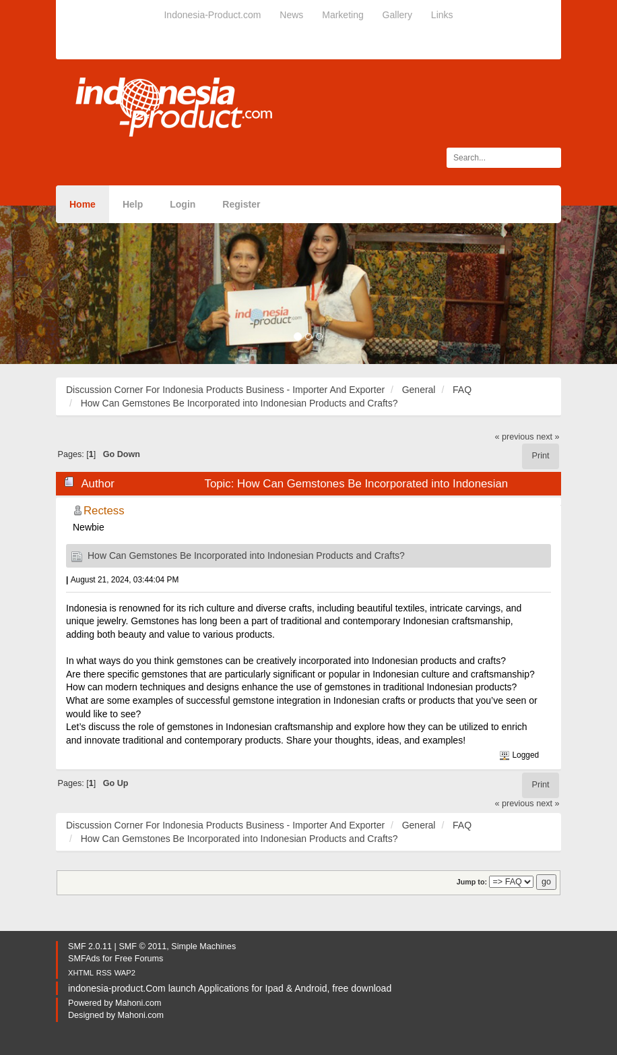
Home (82, 204)
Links (442, 14)
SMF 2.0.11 (90, 946)
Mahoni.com (138, 1003)
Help (133, 204)
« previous (514, 437)
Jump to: (472, 882)
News (291, 14)
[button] (46, 285)
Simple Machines (203, 946)
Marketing (342, 14)
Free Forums (139, 958)
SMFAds (84, 958)
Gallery (397, 14)
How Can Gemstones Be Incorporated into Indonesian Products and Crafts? (246, 555)
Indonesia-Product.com (212, 14)
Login (182, 204)
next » (547, 437)
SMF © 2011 (142, 946)
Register (241, 204)
